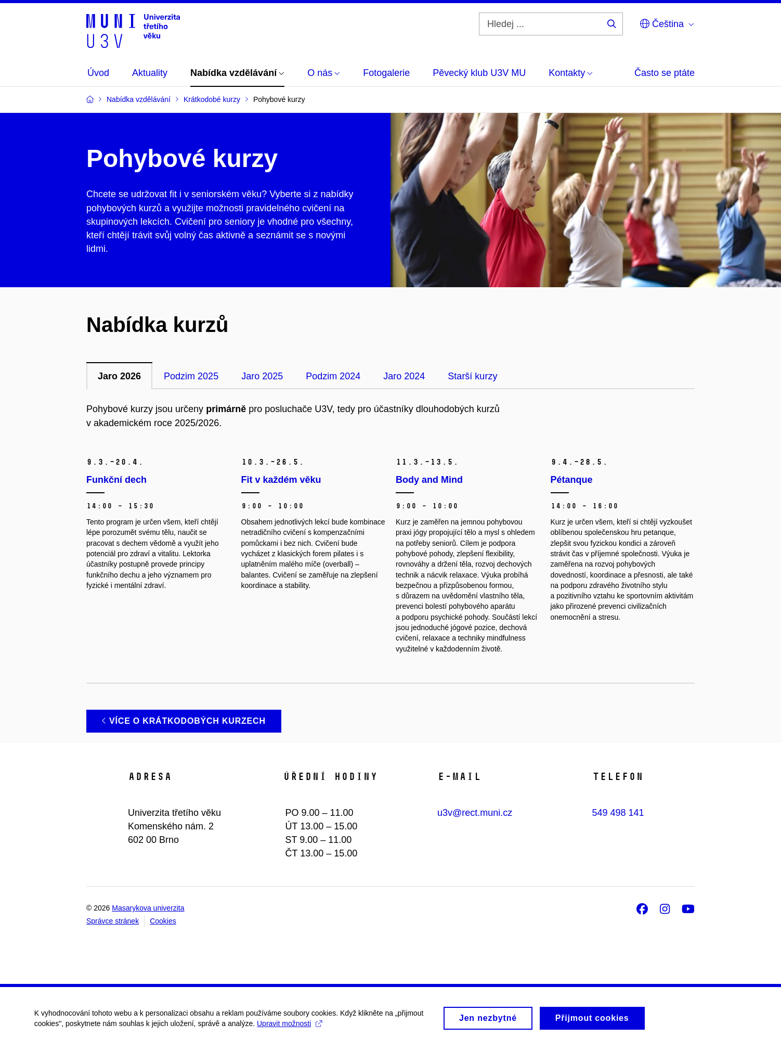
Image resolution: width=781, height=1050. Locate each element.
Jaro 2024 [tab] (404, 376)
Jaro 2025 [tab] (262, 376)
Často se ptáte (664, 73)
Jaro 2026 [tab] (119, 376)
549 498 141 (618, 813)
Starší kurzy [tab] (472, 376)
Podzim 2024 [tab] (333, 376)
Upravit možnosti (291, 1027)
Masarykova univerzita (148, 908)
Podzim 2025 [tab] (191, 376)
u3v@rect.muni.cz (474, 813)
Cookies (163, 921)
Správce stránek (112, 921)
